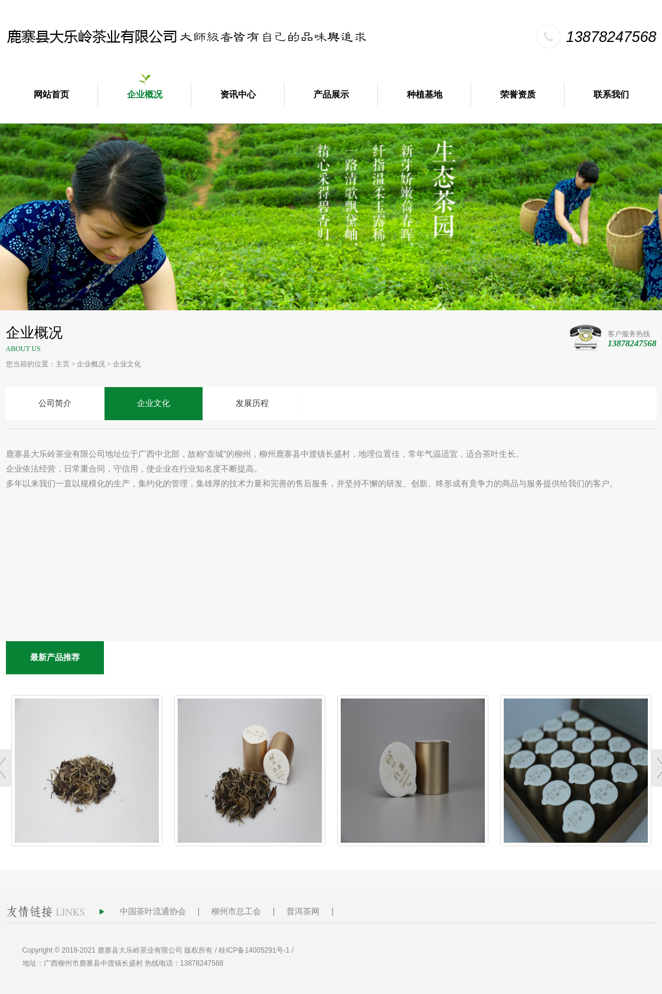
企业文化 (127, 364)
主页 (63, 364)
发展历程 (252, 403)
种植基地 (424, 94)
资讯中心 (238, 94)
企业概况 (144, 94)
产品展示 (331, 94)
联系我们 (611, 94)
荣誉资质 (518, 94)
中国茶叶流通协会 (153, 911)
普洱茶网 (302, 911)
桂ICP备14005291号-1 (254, 950)
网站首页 (51, 94)
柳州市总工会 (236, 911)
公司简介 (54, 403)
